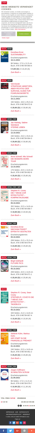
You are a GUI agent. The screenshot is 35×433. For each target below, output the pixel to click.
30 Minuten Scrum (20, 372)
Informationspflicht (14, 414)
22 (31, 405)
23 (32, 405)
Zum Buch (15, 72)
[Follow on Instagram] (24, 422)
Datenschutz (24, 412)
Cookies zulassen (24, 34)
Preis (7, 398)
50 (6, 402)
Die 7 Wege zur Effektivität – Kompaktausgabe (20, 195)
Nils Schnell (27, 157)
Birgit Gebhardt (17, 261)
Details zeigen (6, 38)
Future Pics (17, 263)
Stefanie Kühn (16, 334)
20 (4, 402)
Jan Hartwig (16, 123)
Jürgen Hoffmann (18, 370)
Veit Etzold (15, 84)
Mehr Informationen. (20, 29)
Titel (2, 398)
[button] (3, 430)
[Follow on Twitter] (13, 422)
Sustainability (18, 55)
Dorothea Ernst (17, 52)
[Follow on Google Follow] (17, 422)
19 (25, 405)
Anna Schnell (16, 157)
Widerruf (26, 414)
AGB (16, 412)
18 (23, 405)
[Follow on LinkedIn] (20, 422)
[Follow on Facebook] (10, 422)
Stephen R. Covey (18, 191)
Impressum (10, 412)
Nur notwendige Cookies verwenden (8, 34)
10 (1, 402)
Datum (13, 398)
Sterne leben (18, 127)
